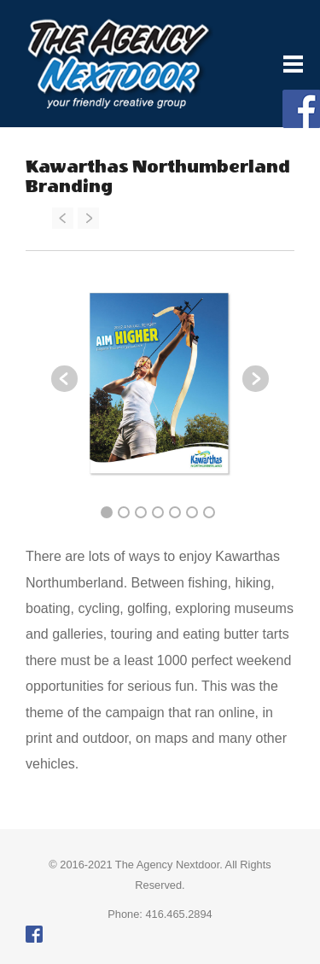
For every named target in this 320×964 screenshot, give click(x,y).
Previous (64, 378)
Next (255, 378)
